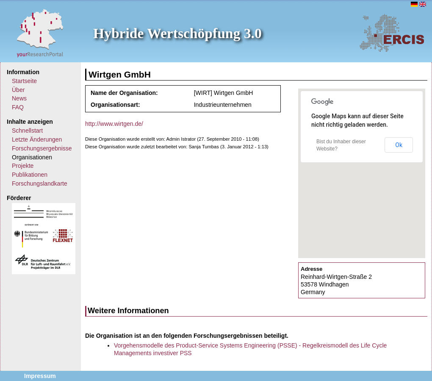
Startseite (24, 81)
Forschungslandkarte (39, 183)
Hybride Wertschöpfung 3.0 (177, 33)
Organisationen (32, 157)
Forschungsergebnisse (42, 148)
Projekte (22, 165)
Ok (398, 145)
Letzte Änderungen (37, 139)
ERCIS (392, 32)
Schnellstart (27, 130)
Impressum (40, 376)
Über (18, 89)
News (19, 98)
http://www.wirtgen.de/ (114, 123)
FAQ (18, 107)
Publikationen (29, 174)
